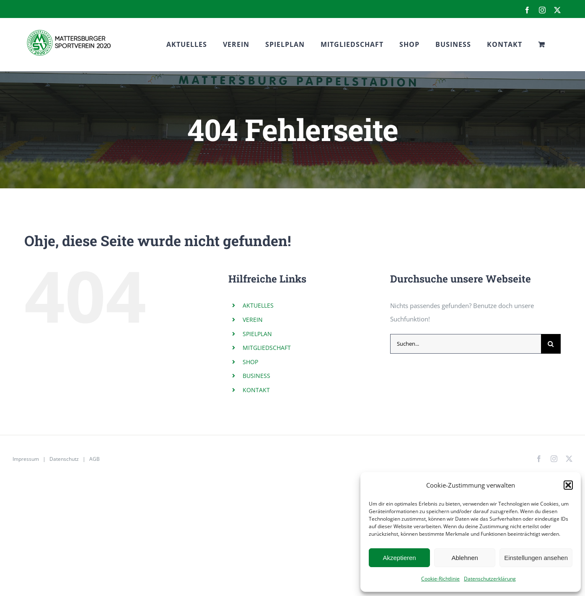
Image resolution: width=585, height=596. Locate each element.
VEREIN (253, 320)
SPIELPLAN (257, 334)
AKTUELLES (258, 305)
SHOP (250, 362)
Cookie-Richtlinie (440, 578)
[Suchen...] (465, 344)
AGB (94, 458)
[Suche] (551, 344)
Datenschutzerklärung (490, 578)
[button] (568, 485)
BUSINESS (256, 376)
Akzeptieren (399, 557)
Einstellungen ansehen (536, 557)
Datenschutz (64, 458)
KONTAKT (256, 390)
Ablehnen (464, 557)
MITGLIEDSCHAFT (267, 348)
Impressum (26, 458)
